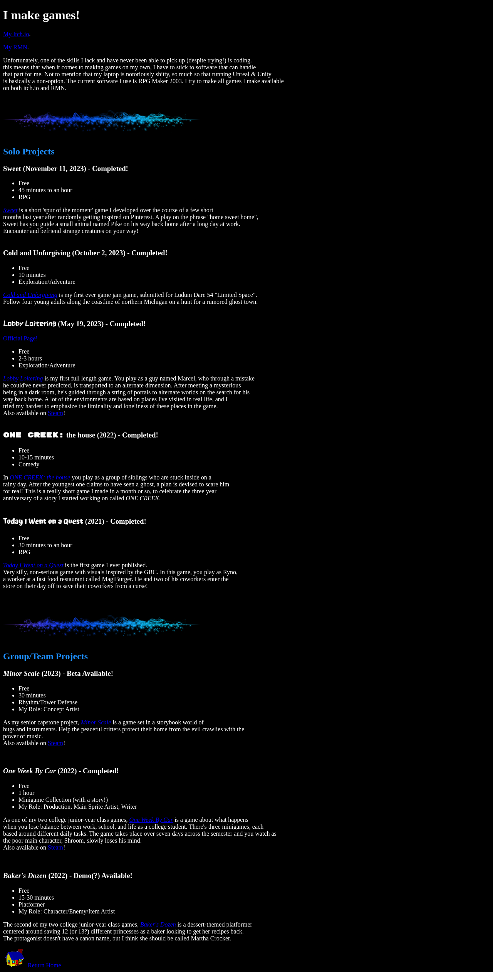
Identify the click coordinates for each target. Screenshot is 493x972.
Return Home (44, 965)
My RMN (15, 47)
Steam (55, 413)
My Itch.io (16, 34)
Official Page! (20, 338)
